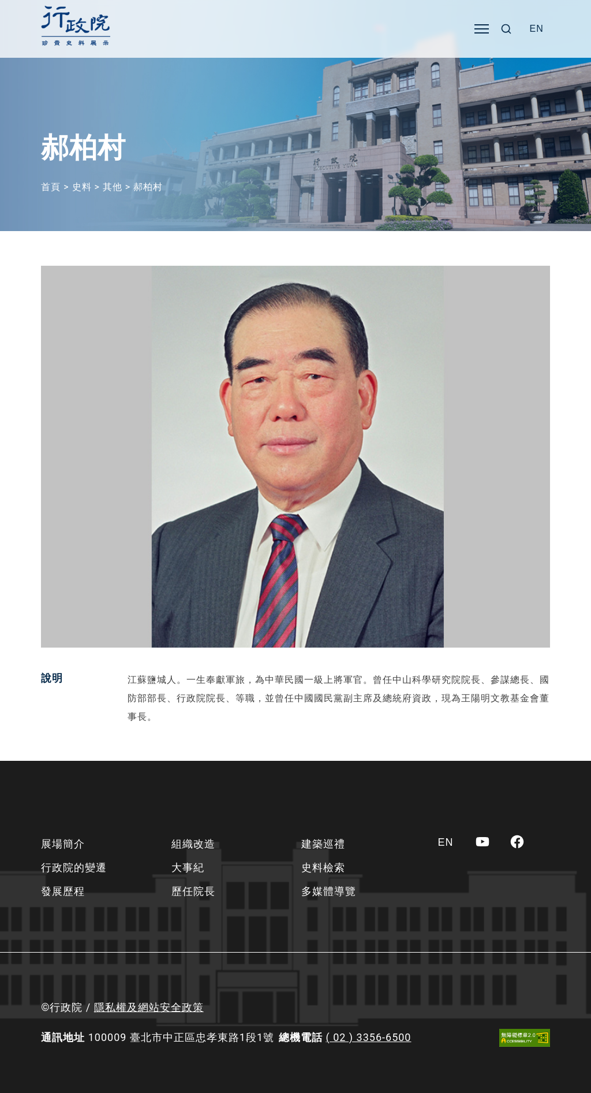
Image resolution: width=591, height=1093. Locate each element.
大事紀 (187, 867)
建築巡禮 (323, 844)
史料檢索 (323, 867)
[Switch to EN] (536, 29)
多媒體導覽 (328, 891)
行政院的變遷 (74, 867)
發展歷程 (63, 891)
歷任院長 (193, 891)
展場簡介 (63, 844)
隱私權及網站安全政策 (149, 1007)
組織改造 (193, 844)
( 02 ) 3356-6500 (369, 1037)
